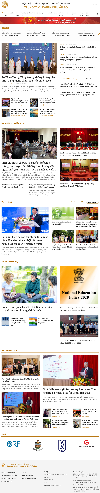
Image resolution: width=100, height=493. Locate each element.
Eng (96, 4)
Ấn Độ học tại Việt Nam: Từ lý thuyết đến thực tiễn (46, 320)
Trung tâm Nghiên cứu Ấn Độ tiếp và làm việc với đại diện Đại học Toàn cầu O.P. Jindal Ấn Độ (60, 411)
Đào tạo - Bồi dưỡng (29, 478)
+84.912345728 (48, 479)
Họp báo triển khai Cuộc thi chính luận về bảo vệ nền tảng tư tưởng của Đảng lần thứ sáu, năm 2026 (15, 186)
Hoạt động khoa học (17, 105)
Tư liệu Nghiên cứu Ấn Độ (8, 84)
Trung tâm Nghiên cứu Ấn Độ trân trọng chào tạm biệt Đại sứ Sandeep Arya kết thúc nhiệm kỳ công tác (90, 422)
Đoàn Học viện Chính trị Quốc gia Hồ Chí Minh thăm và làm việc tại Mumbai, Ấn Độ (87, 247)
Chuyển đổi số (6, 481)
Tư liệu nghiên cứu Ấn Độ (10, 475)
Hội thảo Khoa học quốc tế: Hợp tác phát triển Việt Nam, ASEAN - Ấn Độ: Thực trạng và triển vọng (87, 224)
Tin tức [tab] (88, 79)
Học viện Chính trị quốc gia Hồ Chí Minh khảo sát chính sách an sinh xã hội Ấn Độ (60, 422)
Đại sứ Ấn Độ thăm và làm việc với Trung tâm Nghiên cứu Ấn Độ (90, 411)
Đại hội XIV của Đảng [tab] (70, 79)
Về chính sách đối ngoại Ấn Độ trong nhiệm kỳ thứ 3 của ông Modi (86, 35)
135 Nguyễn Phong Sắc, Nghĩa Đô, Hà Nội (55, 474)
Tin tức (62, 64)
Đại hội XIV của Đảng (8, 472)
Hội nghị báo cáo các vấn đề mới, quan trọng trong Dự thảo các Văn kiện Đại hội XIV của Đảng (77, 94)
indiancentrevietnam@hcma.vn (52, 485)
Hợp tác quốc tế (56, 416)
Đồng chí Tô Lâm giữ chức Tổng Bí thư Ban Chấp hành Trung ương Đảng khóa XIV (11, 35)
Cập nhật (5, 28)
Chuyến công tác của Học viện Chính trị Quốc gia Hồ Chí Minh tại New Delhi (62, 247)
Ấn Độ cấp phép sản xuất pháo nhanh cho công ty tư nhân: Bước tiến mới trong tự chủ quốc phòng (79, 70)
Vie (93, 4)
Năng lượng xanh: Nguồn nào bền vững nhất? (62, 223)
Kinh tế (62, 44)
